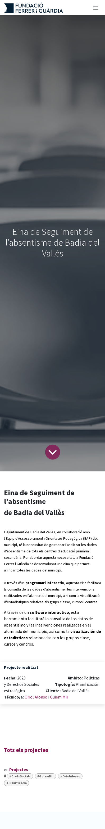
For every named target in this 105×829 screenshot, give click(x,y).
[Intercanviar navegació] (95, 7)
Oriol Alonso (36, 697)
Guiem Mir (59, 697)
